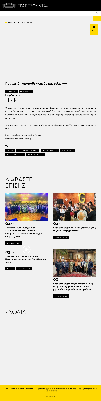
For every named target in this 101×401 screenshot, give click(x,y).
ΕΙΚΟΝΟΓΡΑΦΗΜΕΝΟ (49, 151)
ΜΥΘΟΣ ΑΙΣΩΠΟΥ (67, 151)
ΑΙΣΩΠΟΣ (10, 151)
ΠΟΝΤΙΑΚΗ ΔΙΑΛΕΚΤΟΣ (15, 155)
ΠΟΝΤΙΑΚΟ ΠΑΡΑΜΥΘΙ (36, 155)
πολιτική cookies (50, 391)
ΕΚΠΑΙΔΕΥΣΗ (11, 91)
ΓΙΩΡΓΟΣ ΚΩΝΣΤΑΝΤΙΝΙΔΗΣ (28, 151)
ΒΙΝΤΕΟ (10, 268)
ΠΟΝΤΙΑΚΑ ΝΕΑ (26, 91)
